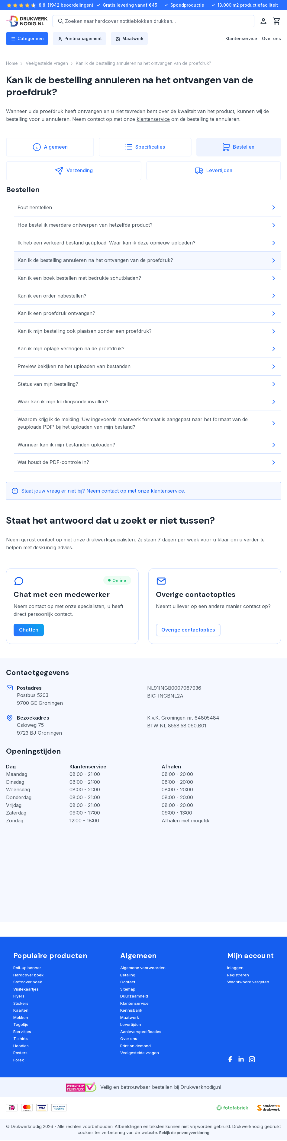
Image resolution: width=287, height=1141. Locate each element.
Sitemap (127, 989)
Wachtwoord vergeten (248, 982)
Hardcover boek (28, 975)
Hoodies (21, 1046)
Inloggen (235, 968)
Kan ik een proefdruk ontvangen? (147, 313)
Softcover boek (27, 982)
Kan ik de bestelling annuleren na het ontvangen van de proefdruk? (147, 260)
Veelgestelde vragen (139, 1053)
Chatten (28, 630)
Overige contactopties (188, 630)
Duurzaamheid (134, 996)
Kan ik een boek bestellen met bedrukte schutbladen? (147, 278)
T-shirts (20, 1039)
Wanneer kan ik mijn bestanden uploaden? (147, 445)
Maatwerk (129, 1017)
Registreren (238, 975)
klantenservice (153, 119)
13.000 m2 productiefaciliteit (244, 5)
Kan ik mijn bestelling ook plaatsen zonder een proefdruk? (147, 331)
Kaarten (20, 1010)
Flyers (18, 996)
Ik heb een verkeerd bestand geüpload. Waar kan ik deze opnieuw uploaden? (147, 243)
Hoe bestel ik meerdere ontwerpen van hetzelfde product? (147, 225)
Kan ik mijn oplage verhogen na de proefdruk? (147, 348)
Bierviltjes (22, 1031)
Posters (20, 1053)
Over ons (271, 38)
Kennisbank (131, 1010)
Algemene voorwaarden (143, 968)
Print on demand (135, 1046)
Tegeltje (20, 1025)
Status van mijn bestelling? (147, 384)
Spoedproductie (183, 5)
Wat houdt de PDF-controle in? (147, 462)
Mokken (20, 1017)
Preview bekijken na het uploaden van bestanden (147, 366)
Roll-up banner (27, 968)
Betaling (127, 975)
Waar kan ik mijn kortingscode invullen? (147, 401)
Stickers (20, 1003)
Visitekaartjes (26, 989)
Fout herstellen (147, 207)
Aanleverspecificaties (140, 1031)
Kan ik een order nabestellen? (147, 295)
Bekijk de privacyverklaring (184, 1133)
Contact (127, 982)
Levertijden (130, 1025)
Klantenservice (241, 38)
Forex (18, 1060)
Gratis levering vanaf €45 (126, 5)
